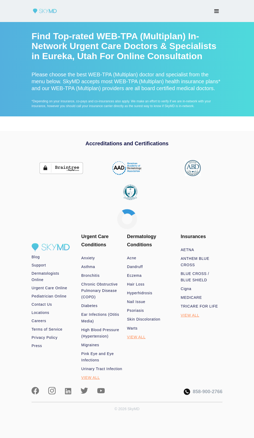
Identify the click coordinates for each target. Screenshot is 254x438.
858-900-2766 (203, 391)
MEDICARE (191, 297)
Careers (39, 321)
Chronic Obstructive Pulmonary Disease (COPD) (99, 290)
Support (39, 265)
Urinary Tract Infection (101, 369)
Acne (131, 258)
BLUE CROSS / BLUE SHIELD (195, 276)
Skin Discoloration (143, 319)
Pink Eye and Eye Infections (97, 357)
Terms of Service (47, 329)
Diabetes (89, 306)
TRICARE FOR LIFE (199, 306)
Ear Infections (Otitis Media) (100, 317)
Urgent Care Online (49, 288)
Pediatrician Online (49, 296)
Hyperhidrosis (139, 293)
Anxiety (88, 258)
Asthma (88, 267)
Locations (40, 312)
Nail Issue (136, 302)
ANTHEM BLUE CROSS (195, 261)
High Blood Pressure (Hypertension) (100, 333)
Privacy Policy (45, 337)
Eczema (134, 275)
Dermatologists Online (45, 276)
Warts (132, 328)
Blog (36, 257)
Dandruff (135, 267)
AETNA (187, 250)
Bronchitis (90, 275)
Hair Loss (135, 284)
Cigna (186, 289)
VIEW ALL (90, 377)
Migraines (90, 345)
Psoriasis (135, 310)
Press (37, 346)
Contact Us (42, 304)
